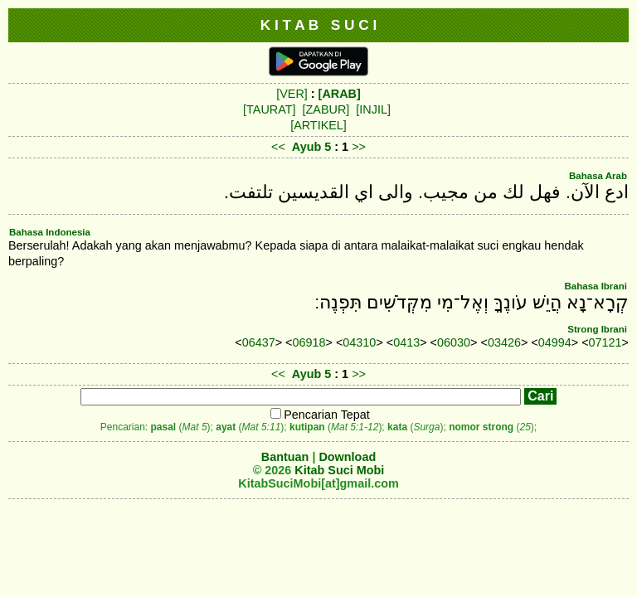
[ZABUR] (326, 109)
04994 (554, 342)
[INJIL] (373, 109)
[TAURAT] (269, 109)
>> (359, 146)
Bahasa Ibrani (595, 286)
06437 (258, 342)
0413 (406, 342)
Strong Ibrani (597, 329)
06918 (309, 342)
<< (278, 146)
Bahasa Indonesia (49, 232)
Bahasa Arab (598, 176)
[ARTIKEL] (318, 125)
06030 (453, 342)
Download (347, 457)
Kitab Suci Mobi (339, 470)
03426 (504, 342)
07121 (605, 342)
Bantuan (285, 457)
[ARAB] (339, 93)
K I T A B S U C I (318, 25)
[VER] (292, 93)
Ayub (306, 146)
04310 (359, 342)
